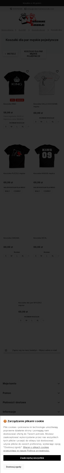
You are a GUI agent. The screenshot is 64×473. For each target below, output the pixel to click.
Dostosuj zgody (13, 467)
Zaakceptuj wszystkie (32, 458)
